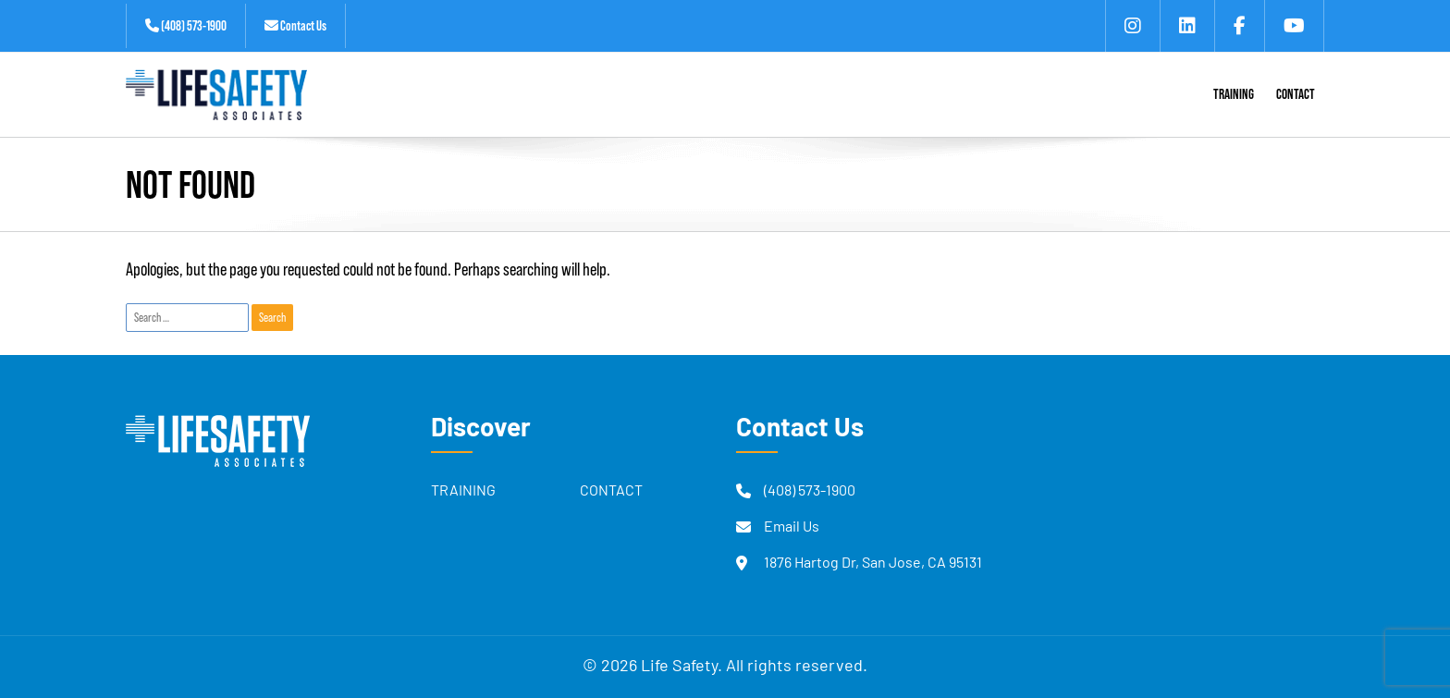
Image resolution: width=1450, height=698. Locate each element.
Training (463, 491)
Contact (611, 491)
